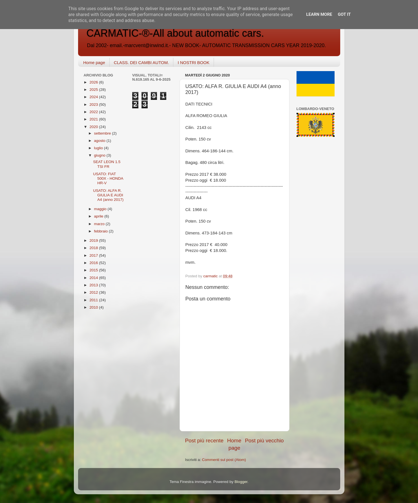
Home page (94, 62)
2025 (94, 89)
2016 (94, 263)
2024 (94, 97)
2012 (94, 292)
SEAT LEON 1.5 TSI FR (106, 164)
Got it (344, 14)
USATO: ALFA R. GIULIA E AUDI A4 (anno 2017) (108, 195)
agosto (100, 141)
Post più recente (204, 440)
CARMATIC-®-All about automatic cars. (175, 33)
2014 (94, 278)
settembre (103, 133)
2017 (94, 255)
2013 (94, 285)
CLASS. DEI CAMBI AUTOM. (141, 62)
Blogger (241, 482)
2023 (94, 104)
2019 (94, 240)
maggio (101, 209)
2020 (94, 127)
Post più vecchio (264, 440)
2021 (94, 119)
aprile (99, 216)
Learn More (319, 14)
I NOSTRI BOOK (193, 62)
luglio (99, 148)
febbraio (101, 231)
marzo (100, 224)
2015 (94, 270)
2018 (94, 248)
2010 (94, 307)
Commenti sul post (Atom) (224, 460)
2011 (94, 300)
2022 (94, 112)
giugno (100, 155)
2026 (94, 82)
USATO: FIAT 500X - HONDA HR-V (108, 178)
